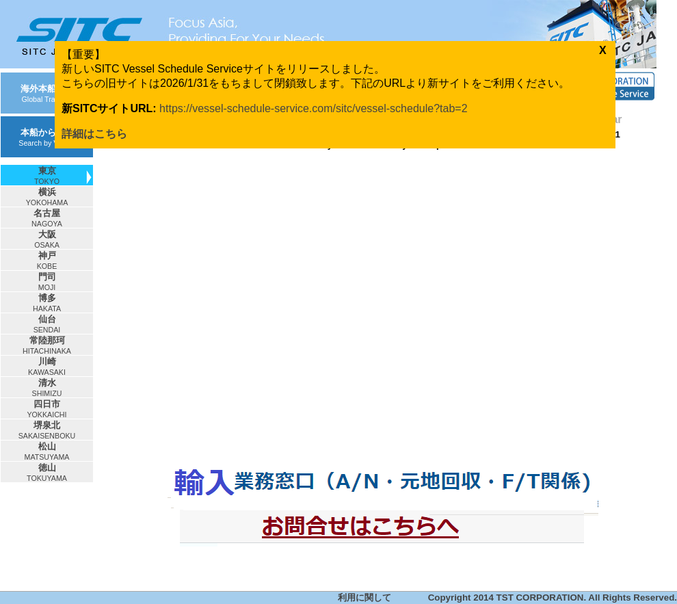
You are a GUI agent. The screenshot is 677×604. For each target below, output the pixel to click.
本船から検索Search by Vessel (46, 137)
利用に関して (364, 597)
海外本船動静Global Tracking (47, 93)
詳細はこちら (94, 134)
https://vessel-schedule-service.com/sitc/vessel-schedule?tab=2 (313, 108)
